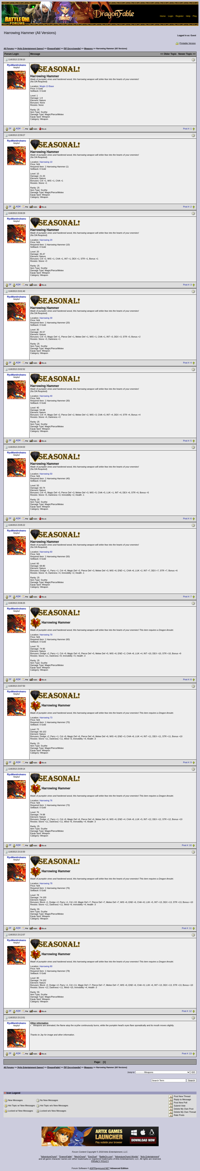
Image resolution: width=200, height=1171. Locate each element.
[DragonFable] (53, 49)
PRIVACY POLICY (100, 1161)
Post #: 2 (187, 206)
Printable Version (185, 43)
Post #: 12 (187, 1011)
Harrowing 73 (46, 717)
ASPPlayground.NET (100, 1168)
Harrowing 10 (46, 162)
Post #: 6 (187, 519)
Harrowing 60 (46, 552)
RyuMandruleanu (16, 65)
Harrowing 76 (46, 800)
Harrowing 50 (46, 474)
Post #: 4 (187, 363)
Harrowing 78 (46, 883)
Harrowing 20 (46, 240)
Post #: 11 (187, 928)
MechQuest (80, 1156)
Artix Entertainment (150, 1156)
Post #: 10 (187, 845)
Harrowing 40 (46, 396)
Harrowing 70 (46, 635)
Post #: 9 (187, 762)
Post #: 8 (187, 679)
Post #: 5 (187, 441)
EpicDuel (92, 1156)
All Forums (9, 49)
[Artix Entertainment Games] (30, 49)
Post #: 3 (187, 285)
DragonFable (65, 1156)
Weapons (88, 49)
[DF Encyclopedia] (72, 49)
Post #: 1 (187, 128)
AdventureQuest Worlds (126, 1156)
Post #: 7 (187, 597)
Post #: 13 (187, 1053)
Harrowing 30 (46, 318)
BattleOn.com (106, 1156)
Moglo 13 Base (47, 86)
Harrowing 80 (46, 966)
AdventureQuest (49, 1156)
